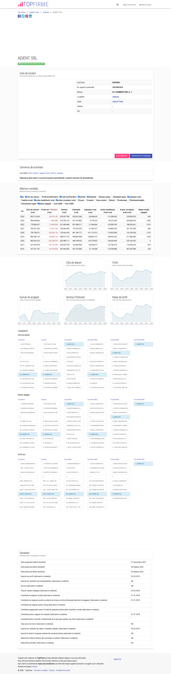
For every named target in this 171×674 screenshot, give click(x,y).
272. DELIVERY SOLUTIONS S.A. (28, 383)
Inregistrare (145, 5)
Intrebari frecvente (63, 670)
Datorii (111, 200)
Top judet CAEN (114, 340)
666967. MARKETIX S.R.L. (26, 481)
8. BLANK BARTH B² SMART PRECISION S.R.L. (121, 374)
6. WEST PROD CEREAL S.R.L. (74, 366)
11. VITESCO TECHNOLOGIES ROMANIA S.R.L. (98, 421)
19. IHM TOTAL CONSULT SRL (50, 425)
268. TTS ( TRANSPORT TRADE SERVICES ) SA (28, 366)
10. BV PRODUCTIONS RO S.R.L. (120, 383)
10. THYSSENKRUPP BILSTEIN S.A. (98, 370)
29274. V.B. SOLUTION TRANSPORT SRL (52, 502)
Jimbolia (115, 97)
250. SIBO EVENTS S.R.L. (72, 481)
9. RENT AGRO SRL (71, 379)
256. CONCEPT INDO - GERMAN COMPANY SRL (75, 507)
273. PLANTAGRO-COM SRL (27, 387)
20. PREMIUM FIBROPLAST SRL (120, 498)
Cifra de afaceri (32, 197)
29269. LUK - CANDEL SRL (50, 481)
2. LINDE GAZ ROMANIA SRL (50, 468)
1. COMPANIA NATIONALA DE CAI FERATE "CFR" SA (28, 404)
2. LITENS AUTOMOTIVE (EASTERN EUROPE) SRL (121, 468)
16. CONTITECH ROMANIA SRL (51, 379)
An (22, 197)
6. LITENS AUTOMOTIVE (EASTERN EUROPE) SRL (121, 366)
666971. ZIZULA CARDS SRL (27, 498)
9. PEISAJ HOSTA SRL (71, 438)
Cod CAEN (57, 204)
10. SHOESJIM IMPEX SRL (73, 443)
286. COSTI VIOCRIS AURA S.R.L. (97, 498)
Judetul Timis (117, 101)
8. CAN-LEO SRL (70, 374)
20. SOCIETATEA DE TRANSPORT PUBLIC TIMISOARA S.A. (52, 430)
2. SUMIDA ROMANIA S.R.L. (73, 348)
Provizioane (121, 200)
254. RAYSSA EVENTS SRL (72, 498)
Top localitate (68, 340)
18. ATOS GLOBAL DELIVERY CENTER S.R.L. (52, 421)
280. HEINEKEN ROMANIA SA (28, 425)
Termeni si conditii (40, 670)
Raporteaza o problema (141, 156)
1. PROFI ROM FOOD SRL (49, 344)
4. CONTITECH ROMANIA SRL (120, 357)
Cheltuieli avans (119, 197)
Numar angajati (44, 204)
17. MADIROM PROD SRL (49, 383)
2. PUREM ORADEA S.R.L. (96, 348)
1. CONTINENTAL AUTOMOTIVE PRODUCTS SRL (52, 464)
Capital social (26, 200)
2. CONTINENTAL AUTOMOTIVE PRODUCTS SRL (52, 348)
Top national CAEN (92, 340)
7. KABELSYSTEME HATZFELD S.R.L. (75, 430)
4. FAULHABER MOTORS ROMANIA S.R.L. (75, 357)
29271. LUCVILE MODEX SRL (50, 489)
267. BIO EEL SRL (24, 361)
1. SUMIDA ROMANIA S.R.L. (73, 464)
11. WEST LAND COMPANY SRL (74, 387)
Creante (89, 200)
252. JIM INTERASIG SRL (72, 489)
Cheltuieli (91, 197)
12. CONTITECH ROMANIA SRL (97, 379)
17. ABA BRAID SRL (117, 485)
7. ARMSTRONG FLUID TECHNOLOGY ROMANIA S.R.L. (75, 370)
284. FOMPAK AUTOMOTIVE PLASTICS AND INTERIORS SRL (98, 489)
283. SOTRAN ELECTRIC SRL (96, 485)
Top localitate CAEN (139, 340)
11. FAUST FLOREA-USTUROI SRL (74, 447)
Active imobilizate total (44, 200)
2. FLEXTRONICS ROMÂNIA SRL (51, 408)
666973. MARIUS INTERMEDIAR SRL (28, 507)
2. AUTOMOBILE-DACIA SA (27, 348)
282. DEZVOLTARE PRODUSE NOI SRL (98, 481)
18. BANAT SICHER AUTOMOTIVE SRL (121, 489)
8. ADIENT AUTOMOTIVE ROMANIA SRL (98, 361)
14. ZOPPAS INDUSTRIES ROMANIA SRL (52, 370)
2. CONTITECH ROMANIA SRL (120, 408)
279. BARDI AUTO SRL (25, 421)
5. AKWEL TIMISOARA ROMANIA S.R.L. (121, 361)
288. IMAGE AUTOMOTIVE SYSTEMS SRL (98, 507)
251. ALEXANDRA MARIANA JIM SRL (75, 485)
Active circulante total (66, 200)
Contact (35, 666)
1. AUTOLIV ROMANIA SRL (96, 344)
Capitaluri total (134, 197)
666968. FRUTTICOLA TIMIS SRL (28, 485)
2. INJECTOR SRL (70, 468)
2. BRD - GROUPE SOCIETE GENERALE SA (28, 468)
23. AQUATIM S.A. (47, 443)
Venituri (82, 197)
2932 (30, 173)
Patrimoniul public (136, 200)
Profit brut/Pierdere (49, 197)
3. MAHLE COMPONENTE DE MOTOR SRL (121, 412)
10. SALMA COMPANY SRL (73, 383)
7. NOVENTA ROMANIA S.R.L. (120, 370)
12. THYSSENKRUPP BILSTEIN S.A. (98, 425)
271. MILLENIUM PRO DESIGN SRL (28, 379)
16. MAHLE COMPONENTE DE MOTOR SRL (121, 481)
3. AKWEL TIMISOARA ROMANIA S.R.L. (121, 472)
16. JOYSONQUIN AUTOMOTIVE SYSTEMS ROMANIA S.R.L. (98, 443)
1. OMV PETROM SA (25, 344)
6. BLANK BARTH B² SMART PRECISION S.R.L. (121, 425)
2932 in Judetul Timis (41, 173)
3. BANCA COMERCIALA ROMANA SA (28, 472)
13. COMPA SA (93, 383)
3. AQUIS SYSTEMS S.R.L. (72, 353)
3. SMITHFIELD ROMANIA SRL (51, 472)
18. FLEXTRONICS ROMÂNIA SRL (51, 387)
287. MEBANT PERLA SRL (96, 502)
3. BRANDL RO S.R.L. (94, 472)
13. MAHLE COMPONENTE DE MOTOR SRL (52, 366)
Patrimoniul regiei (28, 204)
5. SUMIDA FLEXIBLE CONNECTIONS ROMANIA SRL (75, 421)
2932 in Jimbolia (57, 173)
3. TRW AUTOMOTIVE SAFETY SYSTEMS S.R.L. (52, 353)
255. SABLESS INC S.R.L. (72, 502)
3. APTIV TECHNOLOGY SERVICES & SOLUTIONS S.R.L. (52, 412)
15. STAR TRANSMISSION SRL (97, 438)
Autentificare (129, 5)
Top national (21, 340)
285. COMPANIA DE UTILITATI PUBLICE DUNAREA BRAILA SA (28, 447)
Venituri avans (103, 197)
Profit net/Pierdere (67, 197)
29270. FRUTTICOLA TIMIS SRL (51, 485)
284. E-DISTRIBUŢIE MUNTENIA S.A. (28, 443)
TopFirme (117, 659)
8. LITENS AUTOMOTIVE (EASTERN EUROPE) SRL (121, 434)
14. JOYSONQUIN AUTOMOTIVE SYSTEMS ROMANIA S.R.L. (98, 387)
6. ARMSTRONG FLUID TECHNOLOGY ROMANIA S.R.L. (75, 425)
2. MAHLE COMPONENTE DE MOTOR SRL (121, 348)
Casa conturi (101, 200)
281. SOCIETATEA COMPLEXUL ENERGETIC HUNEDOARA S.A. (28, 430)
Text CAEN (68, 204)
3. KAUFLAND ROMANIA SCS (27, 412)
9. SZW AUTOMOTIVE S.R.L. (119, 379)
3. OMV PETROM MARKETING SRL (28, 353)
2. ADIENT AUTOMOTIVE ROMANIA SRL (98, 408)
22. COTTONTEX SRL (48, 438)
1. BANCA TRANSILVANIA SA (27, 464)
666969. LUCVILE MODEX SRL (27, 489)
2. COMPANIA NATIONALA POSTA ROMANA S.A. (28, 408)
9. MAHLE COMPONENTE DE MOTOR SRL (98, 366)
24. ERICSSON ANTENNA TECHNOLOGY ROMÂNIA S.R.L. (52, 447)
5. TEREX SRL (69, 361)
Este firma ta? (121, 156)
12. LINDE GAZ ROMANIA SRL (51, 361)
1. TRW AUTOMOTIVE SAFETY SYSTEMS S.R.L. (121, 344)
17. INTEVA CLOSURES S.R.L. (96, 447)
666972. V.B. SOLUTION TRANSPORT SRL (28, 502)
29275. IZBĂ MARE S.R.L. (49, 507)
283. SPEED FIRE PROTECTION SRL (28, 438)
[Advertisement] (61, 36)
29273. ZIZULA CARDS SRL (50, 498)
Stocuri (80, 200)
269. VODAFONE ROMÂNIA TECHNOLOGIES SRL (28, 370)
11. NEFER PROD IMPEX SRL (119, 387)
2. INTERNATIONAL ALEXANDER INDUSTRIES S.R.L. (98, 468)
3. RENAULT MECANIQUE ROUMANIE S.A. (98, 353)
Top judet (43, 340)
